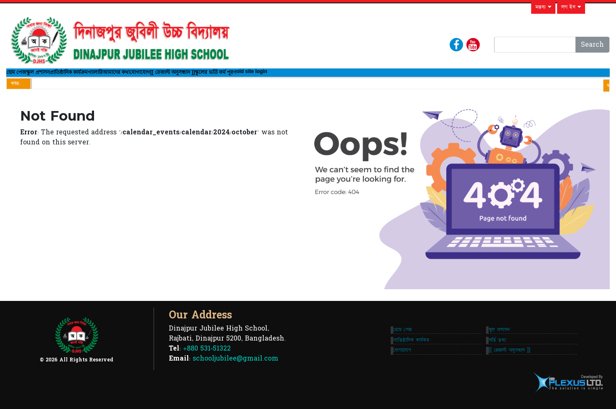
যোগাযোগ (226, 76)
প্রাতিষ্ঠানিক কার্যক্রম (107, 76)
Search (592, 44)
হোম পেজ (23, 76)
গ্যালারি (150, 76)
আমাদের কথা (185, 76)
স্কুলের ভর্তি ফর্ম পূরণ (330, 76)
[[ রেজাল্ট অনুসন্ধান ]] (273, 76)
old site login (379, 77)
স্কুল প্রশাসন (58, 76)
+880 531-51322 (207, 357)
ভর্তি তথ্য (500, 348)
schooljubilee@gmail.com (235, 367)
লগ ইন (571, 7)
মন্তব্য (543, 7)
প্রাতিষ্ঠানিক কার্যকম (396, 348)
